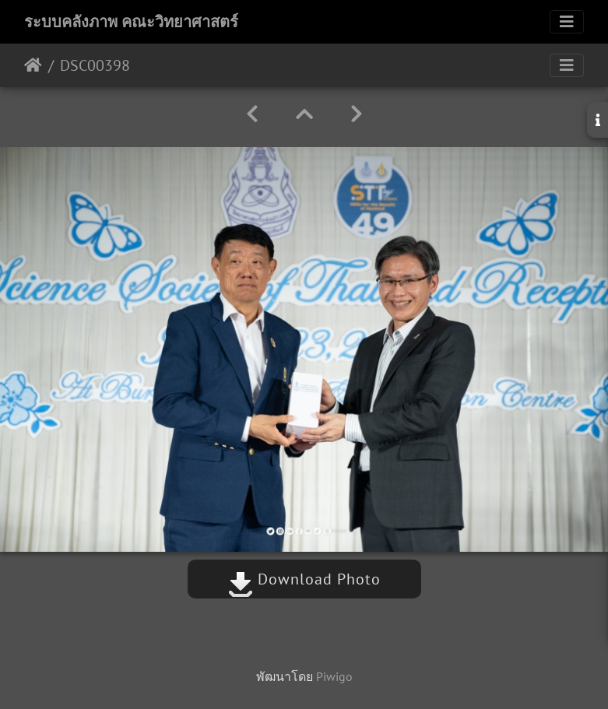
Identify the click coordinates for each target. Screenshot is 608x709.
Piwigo (334, 676)
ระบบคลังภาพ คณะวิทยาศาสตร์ (131, 22)
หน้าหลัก (33, 65)
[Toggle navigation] (567, 21)
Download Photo (304, 579)
